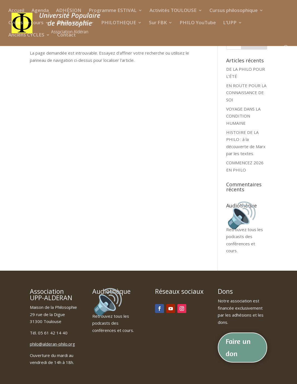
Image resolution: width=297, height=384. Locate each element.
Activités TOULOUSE (173, 10)
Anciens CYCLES (26, 35)
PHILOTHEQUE (118, 23)
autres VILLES (72, 23)
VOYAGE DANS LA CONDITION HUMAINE (243, 116)
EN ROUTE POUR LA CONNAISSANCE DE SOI (246, 92)
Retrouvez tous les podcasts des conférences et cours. (244, 236)
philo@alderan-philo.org (52, 344)
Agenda (40, 10)
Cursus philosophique (233, 10)
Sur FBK (158, 23)
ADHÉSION (68, 10)
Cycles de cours (26, 23)
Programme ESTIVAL (113, 10)
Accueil (16, 10)
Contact (66, 35)
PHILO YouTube (198, 23)
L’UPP (229, 23)
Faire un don (238, 347)
